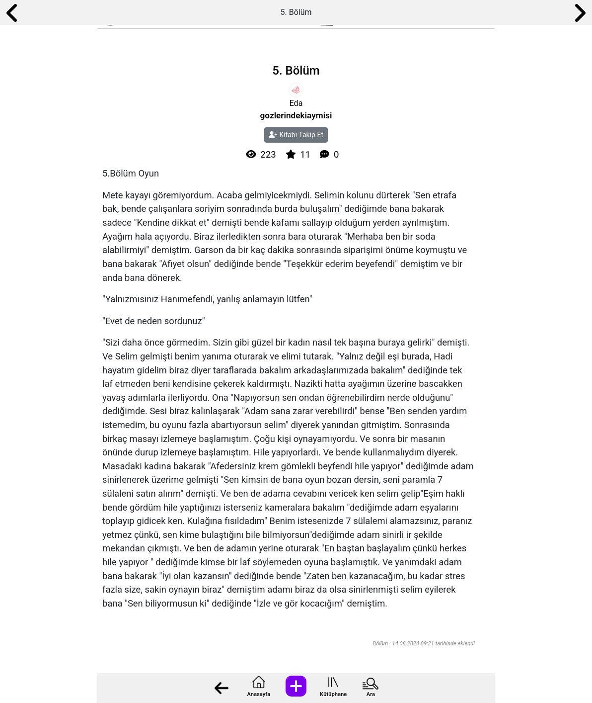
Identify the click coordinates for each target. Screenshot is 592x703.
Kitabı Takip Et (296, 135)
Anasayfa (258, 694)
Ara (371, 694)
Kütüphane (333, 694)
